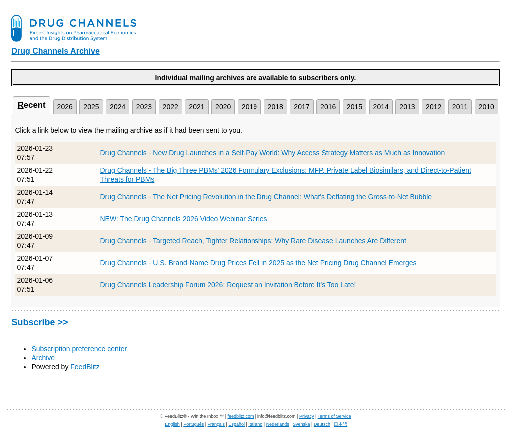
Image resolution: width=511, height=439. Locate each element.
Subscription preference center (79, 349)
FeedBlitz (84, 367)
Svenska (301, 424)
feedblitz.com (241, 416)
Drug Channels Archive (55, 51)
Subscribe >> (39, 322)
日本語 (340, 424)
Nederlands (277, 424)
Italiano (255, 424)
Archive (43, 358)
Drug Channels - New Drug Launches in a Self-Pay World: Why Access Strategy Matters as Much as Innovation (272, 153)
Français (216, 424)
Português (193, 424)
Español (236, 424)
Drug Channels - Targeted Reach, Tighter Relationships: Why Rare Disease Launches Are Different (253, 241)
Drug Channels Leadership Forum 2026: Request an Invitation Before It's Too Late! (228, 285)
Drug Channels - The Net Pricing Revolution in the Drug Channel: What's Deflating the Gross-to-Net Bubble (266, 197)
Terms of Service (334, 416)
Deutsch (322, 424)
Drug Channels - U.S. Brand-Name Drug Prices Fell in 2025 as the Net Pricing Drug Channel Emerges (258, 263)
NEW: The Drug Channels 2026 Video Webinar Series (183, 219)
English (172, 424)
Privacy (306, 416)
